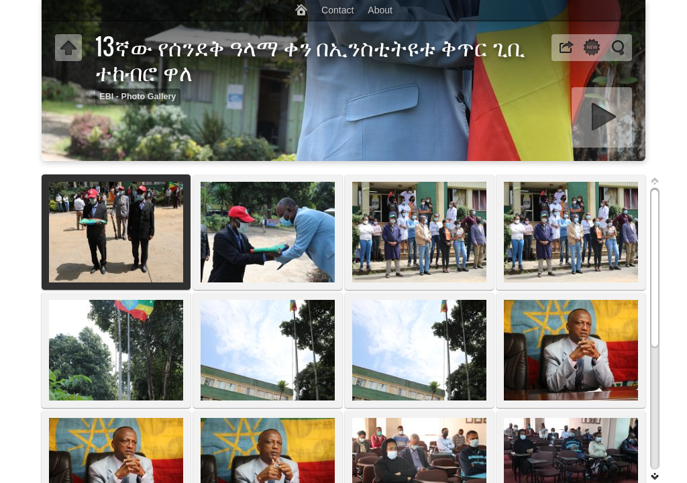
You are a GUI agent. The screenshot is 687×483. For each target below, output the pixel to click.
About (380, 10)
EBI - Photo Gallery (137, 96)
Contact (337, 10)
